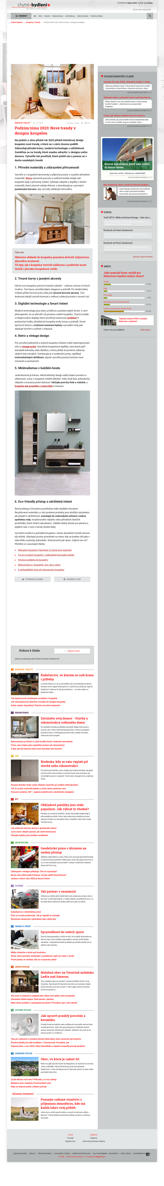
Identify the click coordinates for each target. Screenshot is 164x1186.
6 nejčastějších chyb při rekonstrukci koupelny (41, 569)
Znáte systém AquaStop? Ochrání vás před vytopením (35, 705)
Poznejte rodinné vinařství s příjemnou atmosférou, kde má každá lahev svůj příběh (63, 1103)
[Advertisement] (82, 45)
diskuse (106, 212)
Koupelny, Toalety (33, 22)
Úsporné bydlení (23, 1010)
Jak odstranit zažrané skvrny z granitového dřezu (34, 828)
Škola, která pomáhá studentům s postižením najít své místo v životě (42, 956)
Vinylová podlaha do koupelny (33, 560)
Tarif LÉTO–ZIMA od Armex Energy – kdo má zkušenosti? (132, 217)
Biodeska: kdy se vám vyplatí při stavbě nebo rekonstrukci (64, 764)
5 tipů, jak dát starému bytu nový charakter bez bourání (36, 749)
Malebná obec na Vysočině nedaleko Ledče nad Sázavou (67, 974)
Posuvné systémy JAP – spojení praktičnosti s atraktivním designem (42, 792)
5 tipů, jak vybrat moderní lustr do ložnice (124, 115)
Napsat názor (72, 651)
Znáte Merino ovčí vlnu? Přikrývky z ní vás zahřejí (33, 1079)
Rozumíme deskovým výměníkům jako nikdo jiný (33, 919)
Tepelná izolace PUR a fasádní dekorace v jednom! (133, 320)
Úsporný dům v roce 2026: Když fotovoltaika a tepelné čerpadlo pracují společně (48, 1046)
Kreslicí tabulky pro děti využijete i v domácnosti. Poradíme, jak (40, 1042)
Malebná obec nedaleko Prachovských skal (31, 1083)
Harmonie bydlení (23, 1053)
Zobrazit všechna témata (143, 257)
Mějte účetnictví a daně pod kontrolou (28, 952)
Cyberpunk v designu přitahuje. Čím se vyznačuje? (34, 871)
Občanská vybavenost (23, 1094)
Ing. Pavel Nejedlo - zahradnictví (105, 1153)
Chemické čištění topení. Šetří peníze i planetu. (32, 999)
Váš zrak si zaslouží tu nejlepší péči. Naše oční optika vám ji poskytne (43, 996)
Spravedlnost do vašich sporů (62, 932)
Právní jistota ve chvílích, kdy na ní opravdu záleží (33, 959)
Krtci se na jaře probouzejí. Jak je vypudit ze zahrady (35, 915)
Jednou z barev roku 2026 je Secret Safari (30, 878)
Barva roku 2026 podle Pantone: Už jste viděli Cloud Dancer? (39, 875)
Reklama (93, 1138)
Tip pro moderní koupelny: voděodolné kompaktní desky (46, 555)
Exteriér (19, 886)
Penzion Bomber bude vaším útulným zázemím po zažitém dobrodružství (44, 785)
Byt (16, 799)
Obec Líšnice (126, 1153)
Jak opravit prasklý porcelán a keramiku (63, 1018)
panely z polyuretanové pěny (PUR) (117, 309)
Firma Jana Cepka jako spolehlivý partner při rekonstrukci (37, 745)
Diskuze (32, 1153)
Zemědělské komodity (142, 1153)
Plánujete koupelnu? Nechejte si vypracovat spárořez (45, 550)
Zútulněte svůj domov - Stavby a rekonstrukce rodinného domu (64, 720)
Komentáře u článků (62, 1153)
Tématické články (45, 1153)
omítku (106, 282)
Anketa (106, 266)
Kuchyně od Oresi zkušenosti (118, 230)
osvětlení (72, 318)
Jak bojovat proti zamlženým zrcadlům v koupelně (34, 698)
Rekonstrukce (22, 712)
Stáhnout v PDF (72, 579)
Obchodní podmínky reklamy (94, 1141)
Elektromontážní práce (81, 1153)
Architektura (21, 842)
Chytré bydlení (17, 22)
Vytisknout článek (32, 579)
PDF (87, 123)
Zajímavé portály (20, 1153)
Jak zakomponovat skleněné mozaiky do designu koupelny (38, 702)
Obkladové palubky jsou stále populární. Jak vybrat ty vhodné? (65, 807)
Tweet (17, 593)
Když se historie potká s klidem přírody (29, 1086)
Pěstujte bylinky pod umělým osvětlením (29, 835)
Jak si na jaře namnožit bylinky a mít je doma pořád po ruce (38, 788)
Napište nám (70, 1141)
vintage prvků (29, 346)
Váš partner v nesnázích (58, 891)
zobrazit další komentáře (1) (138, 92)
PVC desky (108, 295)
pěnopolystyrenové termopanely (116, 302)
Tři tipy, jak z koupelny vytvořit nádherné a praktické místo (50, 264)
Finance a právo (23, 926)
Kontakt (70, 1138)
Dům (17, 756)
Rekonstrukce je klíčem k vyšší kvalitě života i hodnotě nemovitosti (41, 741)
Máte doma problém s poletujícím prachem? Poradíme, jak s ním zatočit (44, 1003)
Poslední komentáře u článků (117, 76)
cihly (105, 288)
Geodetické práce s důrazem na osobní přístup (63, 850)
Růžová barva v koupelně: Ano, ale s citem (39, 565)
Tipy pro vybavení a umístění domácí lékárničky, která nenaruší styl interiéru (46, 1039)
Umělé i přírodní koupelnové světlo (36, 268)
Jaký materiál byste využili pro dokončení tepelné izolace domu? (124, 274)
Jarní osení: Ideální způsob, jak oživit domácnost (33, 832)
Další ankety (145, 330)
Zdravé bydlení (22, 967)
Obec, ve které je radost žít (60, 1059)
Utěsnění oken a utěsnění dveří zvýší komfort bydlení (130, 97)
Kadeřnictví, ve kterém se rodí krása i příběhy (67, 677)
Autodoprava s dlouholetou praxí (26, 912)
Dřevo (29, 178)
